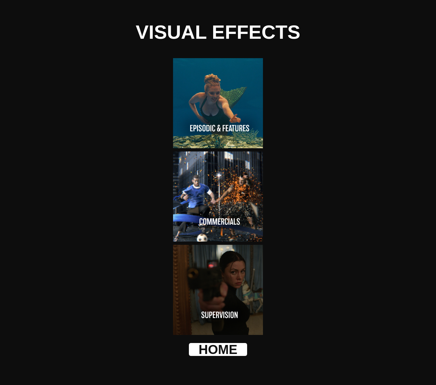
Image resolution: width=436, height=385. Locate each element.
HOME (218, 349)
